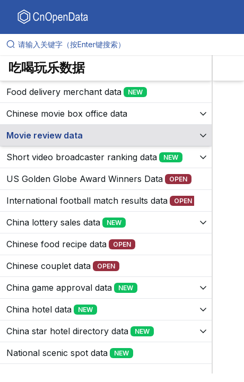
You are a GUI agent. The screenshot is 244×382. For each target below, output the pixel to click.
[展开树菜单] (106, 91)
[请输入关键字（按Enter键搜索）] (126, 44)
